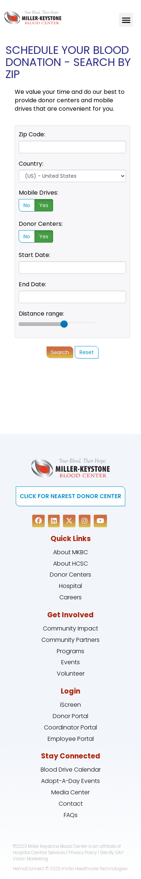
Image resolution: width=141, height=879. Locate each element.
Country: (31, 163)
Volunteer (71, 673)
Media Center (70, 792)
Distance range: (41, 313)
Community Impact (70, 628)
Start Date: (34, 255)
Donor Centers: (41, 224)
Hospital (70, 586)
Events (70, 662)
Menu (126, 20)
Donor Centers (70, 574)
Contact (71, 803)
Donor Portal (70, 716)
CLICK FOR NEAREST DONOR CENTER (70, 496)
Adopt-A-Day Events (70, 781)
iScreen (70, 704)
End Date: (32, 284)
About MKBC (70, 552)
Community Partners (70, 640)
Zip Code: (32, 134)
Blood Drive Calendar (71, 769)
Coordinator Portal (70, 727)
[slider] (64, 324)
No (26, 205)
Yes (43, 205)
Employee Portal (71, 739)
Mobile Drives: (38, 192)
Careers (70, 597)
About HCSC (70, 563)
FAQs (71, 815)
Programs (70, 651)
